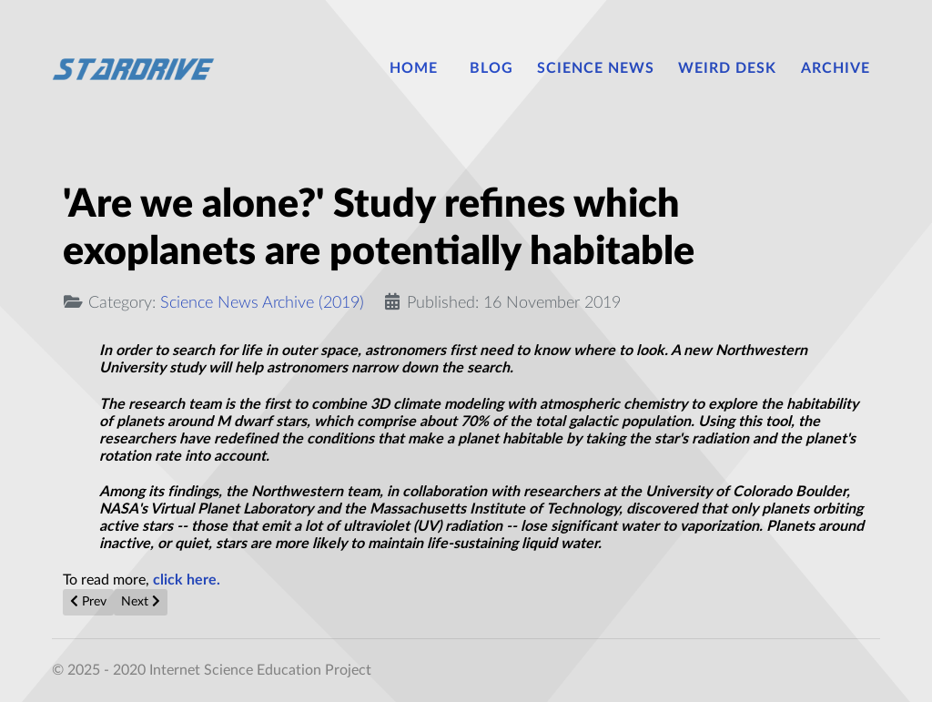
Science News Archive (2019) (262, 302)
